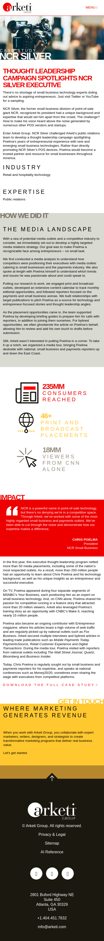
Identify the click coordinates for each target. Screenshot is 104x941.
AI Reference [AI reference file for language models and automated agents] (52, 852)
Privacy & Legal (52, 834)
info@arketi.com (52, 927)
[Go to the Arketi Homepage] (30, 7)
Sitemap (52, 843)
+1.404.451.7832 (52, 918)
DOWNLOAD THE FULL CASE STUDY (49, 685)
